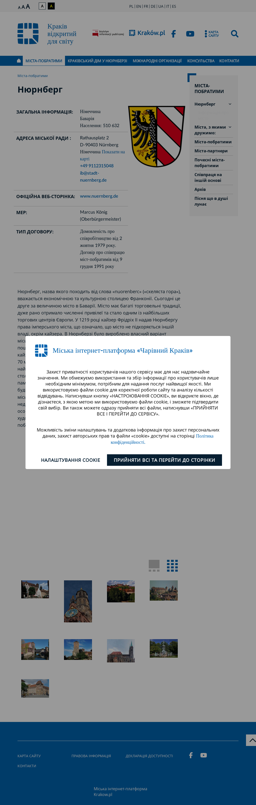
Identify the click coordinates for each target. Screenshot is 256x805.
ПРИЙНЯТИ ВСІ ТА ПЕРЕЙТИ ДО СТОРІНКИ (164, 460)
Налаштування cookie (70, 460)
